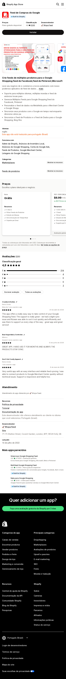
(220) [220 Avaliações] (33, 25)
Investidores (39, 601)
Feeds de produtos (11, 171)
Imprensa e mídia (42, 605)
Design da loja (8, 559)
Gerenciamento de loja (12, 569)
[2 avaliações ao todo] (63, 286)
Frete (36, 569)
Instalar (33, 32)
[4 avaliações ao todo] (63, 274)
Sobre (36, 591)
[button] (33, 458)
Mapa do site (8, 665)
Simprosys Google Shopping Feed (24, 456)
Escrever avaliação (11, 292)
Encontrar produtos (11, 545)
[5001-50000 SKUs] (35, 238)
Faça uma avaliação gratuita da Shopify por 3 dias (33, 508)
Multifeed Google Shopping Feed (24, 465)
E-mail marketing (42, 559)
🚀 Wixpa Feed (47, 25)
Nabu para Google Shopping (22, 478)
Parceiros (38, 610)
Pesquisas (7, 610)
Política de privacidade (12, 404)
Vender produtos (10, 549)
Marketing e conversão (12, 564)
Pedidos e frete (9, 554)
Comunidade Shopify (11, 601)
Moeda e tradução (42, 574)
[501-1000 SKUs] (32, 238)
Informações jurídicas (44, 620)
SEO (36, 564)
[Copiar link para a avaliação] (16, 302)
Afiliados (38, 615)
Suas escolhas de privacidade (16, 671)
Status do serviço (42, 625)
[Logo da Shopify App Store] (12, 4)
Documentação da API (12, 596)
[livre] (30, 238)
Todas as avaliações (33, 292)
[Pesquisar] (57, 4)
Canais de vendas (10, 540)
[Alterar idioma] (17, 638)
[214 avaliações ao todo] (62, 270)
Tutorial (5, 408)
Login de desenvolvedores (14, 645)
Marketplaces (8, 163)
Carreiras (38, 596)
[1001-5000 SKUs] (33, 238)
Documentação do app (12, 412)
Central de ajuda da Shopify (15, 591)
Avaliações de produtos (45, 549)
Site (4, 430)
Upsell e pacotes (42, 554)
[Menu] (62, 4)
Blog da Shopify (9, 605)
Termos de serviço (11, 652)
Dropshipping (40, 540)
